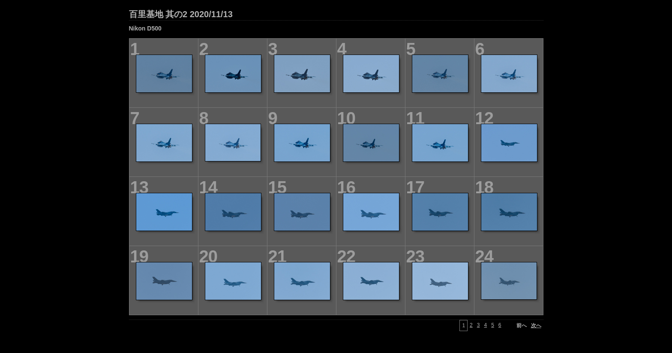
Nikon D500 (145, 28)
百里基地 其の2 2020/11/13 (181, 14)
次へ (536, 326)
